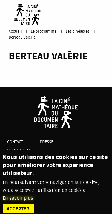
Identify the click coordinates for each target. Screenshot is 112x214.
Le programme (43, 31)
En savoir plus (18, 201)
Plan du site (19, 150)
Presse (46, 141)
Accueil (15, 31)
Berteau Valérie (22, 37)
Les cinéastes (77, 31)
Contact (15, 141)
